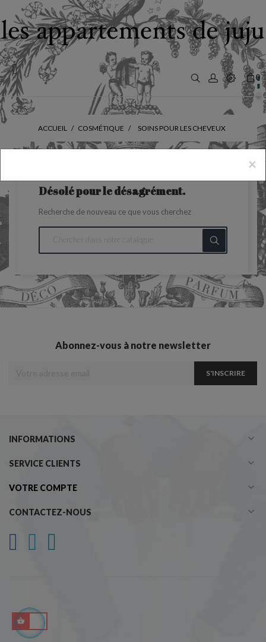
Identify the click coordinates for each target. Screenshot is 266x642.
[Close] (252, 164)
